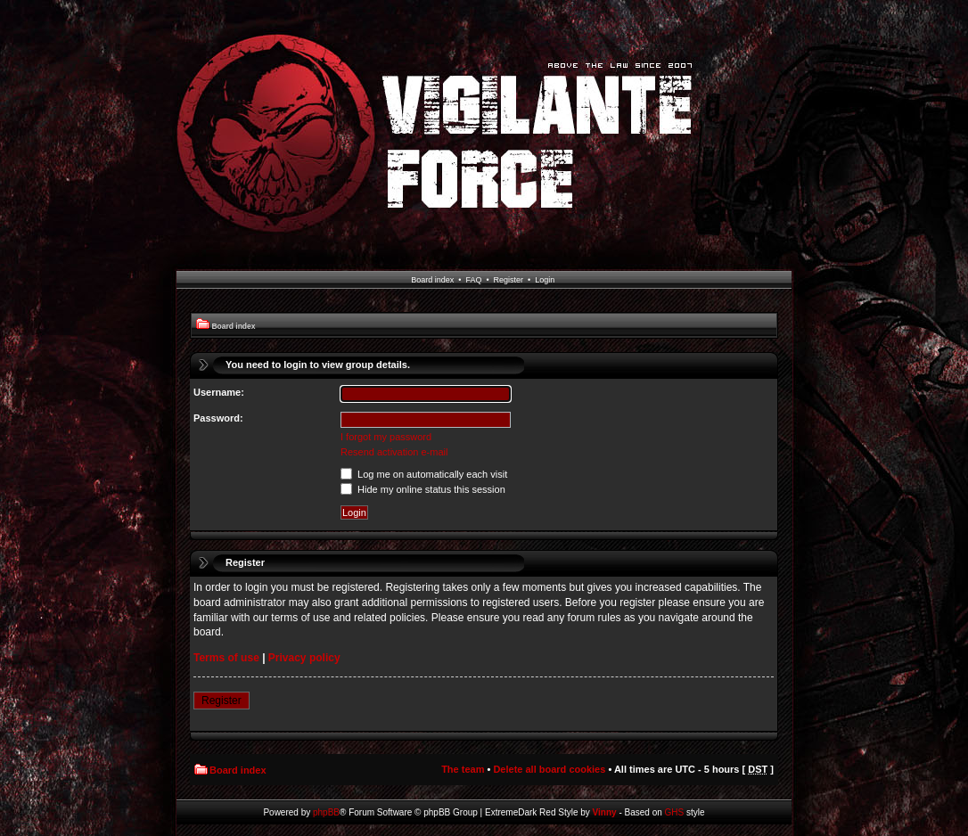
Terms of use (226, 658)
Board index (432, 279)
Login (544, 279)
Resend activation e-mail (393, 452)
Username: (218, 392)
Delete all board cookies (549, 769)
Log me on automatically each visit (423, 474)
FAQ (473, 279)
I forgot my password (385, 436)
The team (462, 769)
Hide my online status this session (422, 489)
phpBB (326, 812)
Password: (218, 418)
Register (509, 279)
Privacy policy (304, 658)
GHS (675, 812)
